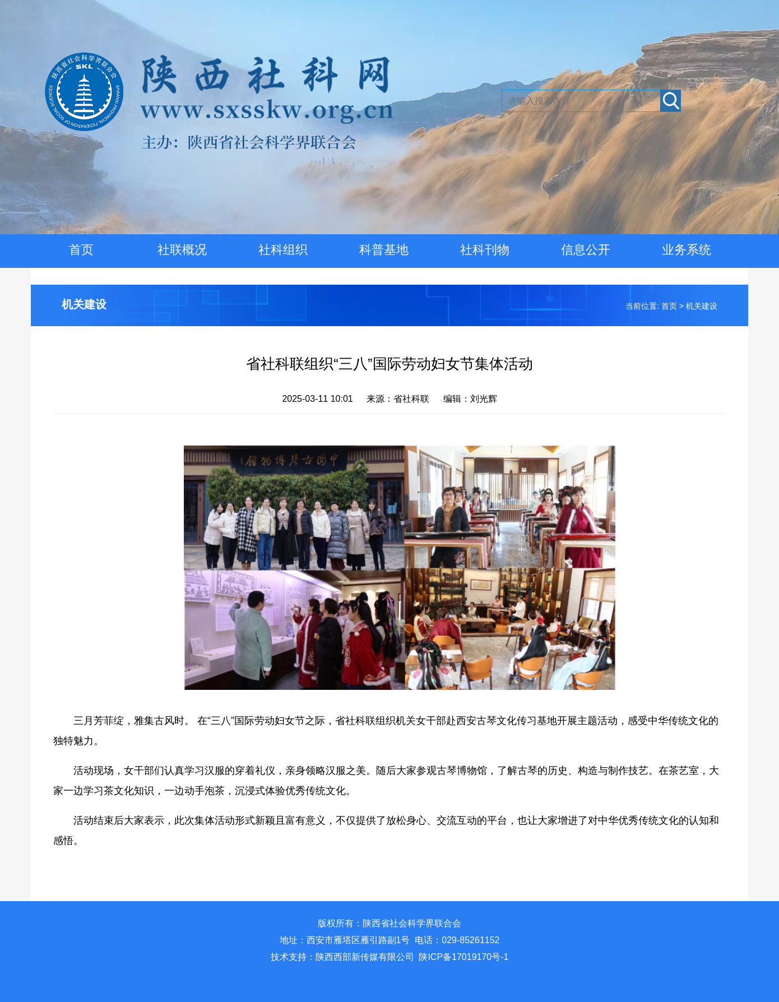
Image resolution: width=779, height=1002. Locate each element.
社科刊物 (484, 250)
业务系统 (686, 250)
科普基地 (384, 250)
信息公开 (585, 250)
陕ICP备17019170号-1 (463, 957)
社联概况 (182, 250)
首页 (81, 250)
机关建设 (84, 304)
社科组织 (283, 250)
